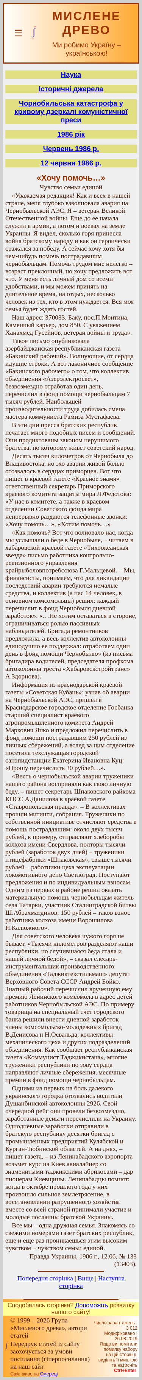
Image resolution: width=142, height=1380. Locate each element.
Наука (71, 74)
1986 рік (71, 134)
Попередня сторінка (45, 1278)
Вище (86, 1278)
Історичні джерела (71, 89)
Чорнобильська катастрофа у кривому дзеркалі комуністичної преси (71, 111)
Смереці (49, 1374)
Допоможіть (91, 1305)
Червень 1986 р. (71, 149)
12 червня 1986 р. (71, 163)
